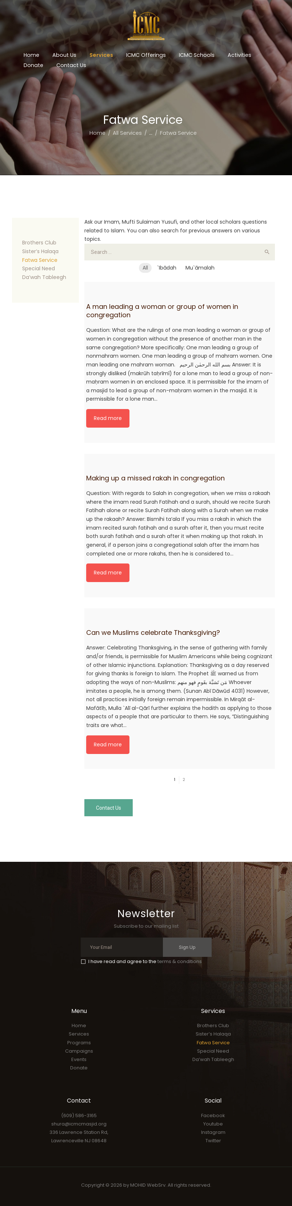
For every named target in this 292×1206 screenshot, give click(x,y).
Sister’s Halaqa (40, 251)
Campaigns (79, 1051)
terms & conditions (179, 961)
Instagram (213, 1132)
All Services (127, 133)
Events (79, 1059)
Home (97, 133)
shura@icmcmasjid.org (79, 1123)
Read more (108, 418)
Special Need (38, 268)
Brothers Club (39, 242)
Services (79, 1033)
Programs (79, 1042)
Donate (79, 1067)
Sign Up (187, 947)
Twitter (213, 1140)
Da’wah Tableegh (44, 277)
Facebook (213, 1115)
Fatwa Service (39, 260)
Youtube (213, 1123)
